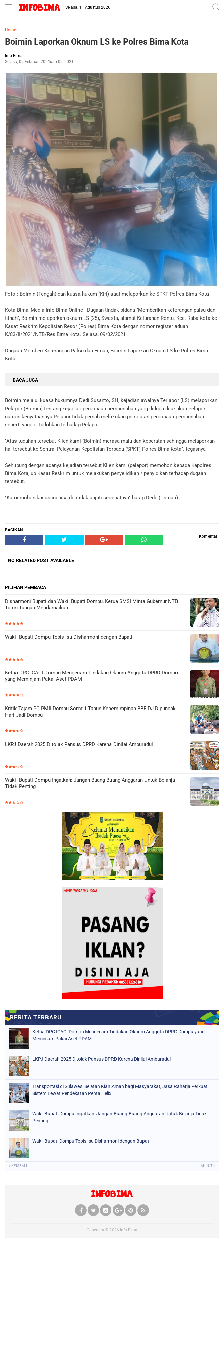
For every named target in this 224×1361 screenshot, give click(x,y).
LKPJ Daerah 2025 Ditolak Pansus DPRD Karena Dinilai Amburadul (79, 744)
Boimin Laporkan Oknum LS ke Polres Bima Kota (96, 42)
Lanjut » (207, 1166)
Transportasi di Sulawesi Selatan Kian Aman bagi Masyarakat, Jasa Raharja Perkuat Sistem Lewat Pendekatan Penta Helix (120, 1090)
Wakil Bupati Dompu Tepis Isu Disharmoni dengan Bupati (68, 637)
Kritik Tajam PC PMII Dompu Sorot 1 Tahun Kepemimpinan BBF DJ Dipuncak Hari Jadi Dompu (90, 711)
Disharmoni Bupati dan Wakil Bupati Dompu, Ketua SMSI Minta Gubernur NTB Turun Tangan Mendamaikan (91, 604)
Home (10, 30)
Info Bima (128, 1230)
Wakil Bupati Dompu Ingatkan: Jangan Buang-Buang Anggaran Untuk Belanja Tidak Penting (90, 783)
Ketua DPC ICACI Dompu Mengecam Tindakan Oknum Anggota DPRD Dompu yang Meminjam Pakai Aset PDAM (91, 676)
